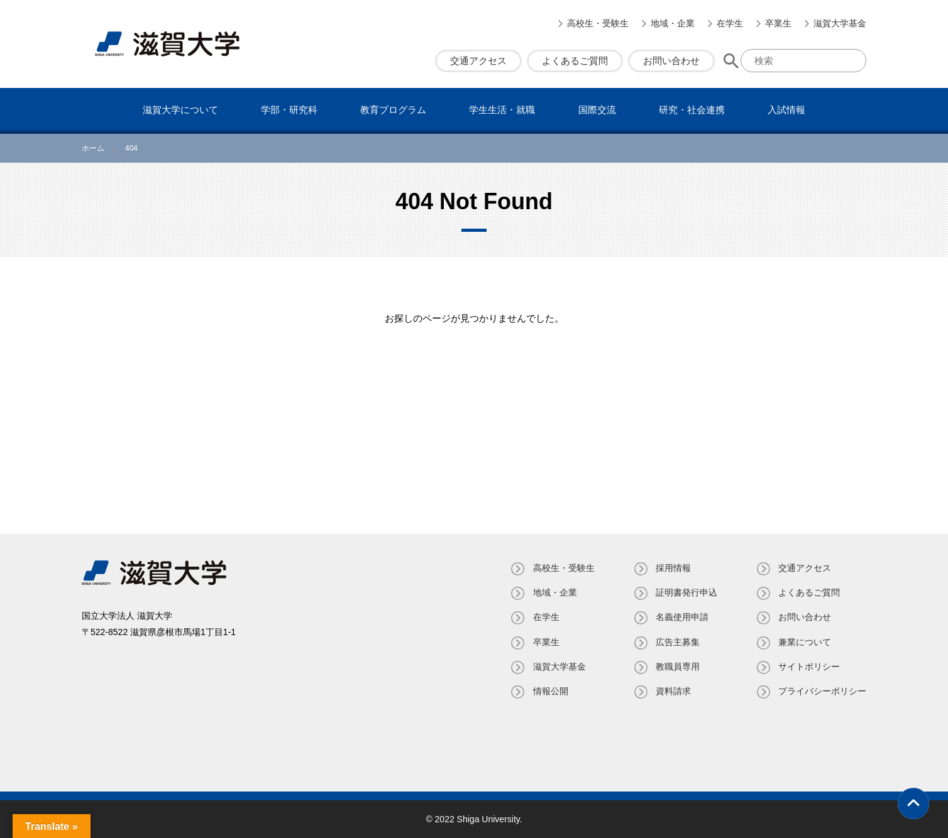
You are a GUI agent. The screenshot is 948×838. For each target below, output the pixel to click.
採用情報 (672, 568)
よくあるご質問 (575, 60)
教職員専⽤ (677, 666)
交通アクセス (478, 60)
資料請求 (672, 691)
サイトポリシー (809, 666)
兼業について (804, 642)
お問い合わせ (671, 60)
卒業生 (778, 23)
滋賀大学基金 (839, 23)
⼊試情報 (786, 109)
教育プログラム (393, 109)
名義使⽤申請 (681, 617)
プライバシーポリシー (822, 691)
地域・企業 (673, 23)
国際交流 (597, 109)
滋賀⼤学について (180, 109)
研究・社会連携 (692, 109)
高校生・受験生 (598, 23)
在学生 (730, 23)
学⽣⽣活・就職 (502, 109)
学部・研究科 (289, 109)
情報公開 (549, 691)
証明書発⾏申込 (686, 592)
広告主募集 (677, 642)
